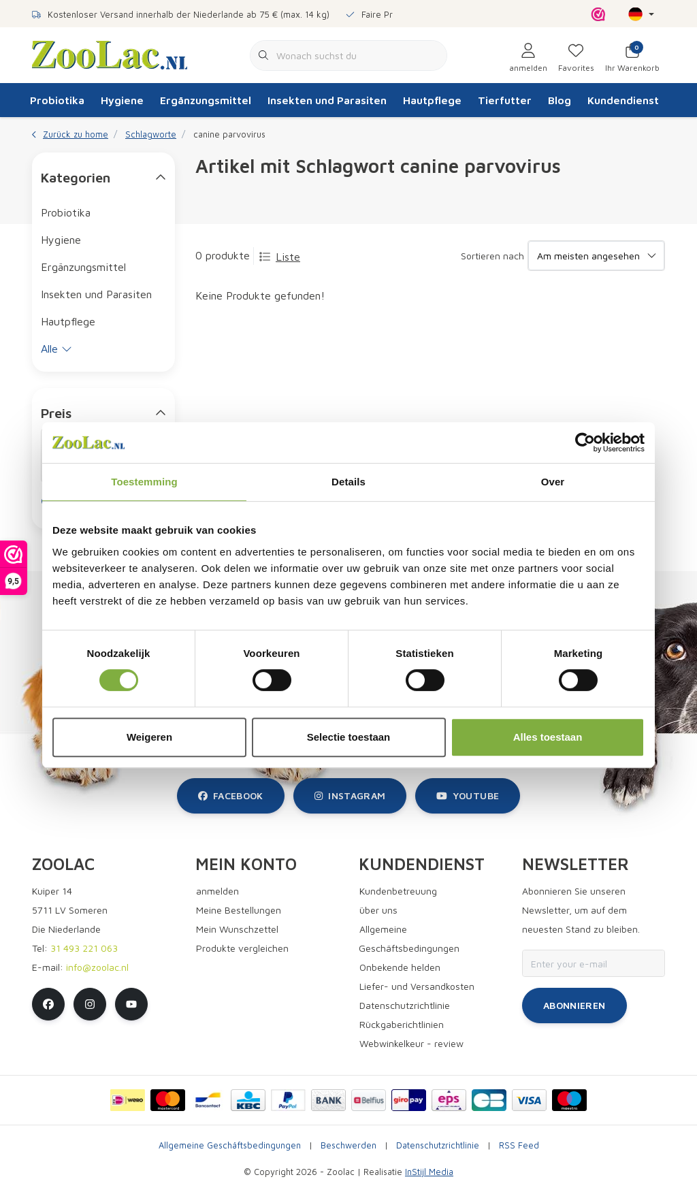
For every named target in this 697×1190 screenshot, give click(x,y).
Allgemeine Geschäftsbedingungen (230, 1145)
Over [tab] (553, 481)
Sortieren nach (492, 255)
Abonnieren (574, 1005)
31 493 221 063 (84, 948)
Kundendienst (623, 100)
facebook (230, 795)
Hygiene (122, 100)
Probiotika (57, 100)
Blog (559, 100)
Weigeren (149, 737)
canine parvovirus (229, 134)
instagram (349, 795)
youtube (467, 795)
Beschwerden (348, 1145)
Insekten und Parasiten (327, 100)
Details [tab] (348, 481)
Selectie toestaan (349, 737)
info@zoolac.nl (97, 967)
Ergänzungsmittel (205, 100)
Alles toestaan (548, 737)
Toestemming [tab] (144, 481)
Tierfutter (505, 100)
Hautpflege (432, 100)
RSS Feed (519, 1145)
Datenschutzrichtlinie (437, 1145)
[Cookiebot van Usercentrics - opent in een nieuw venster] (585, 442)
